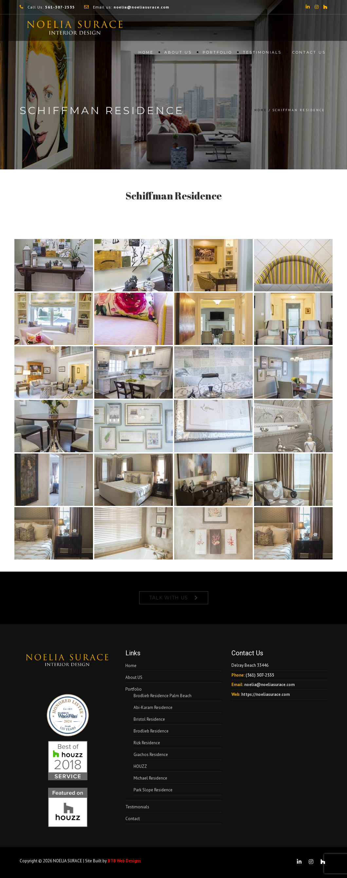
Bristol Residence (149, 719)
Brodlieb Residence (151, 731)
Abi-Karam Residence (153, 707)
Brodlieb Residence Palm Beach (163, 695)
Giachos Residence (151, 754)
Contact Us (309, 54)
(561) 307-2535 (260, 675)
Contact (132, 818)
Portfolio (217, 54)
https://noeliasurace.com (265, 694)
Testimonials (262, 54)
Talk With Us (168, 598)
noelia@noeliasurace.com (269, 684)
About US (178, 54)
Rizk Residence (147, 743)
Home (146, 54)
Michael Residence (150, 778)
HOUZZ (140, 766)
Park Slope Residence (153, 790)
